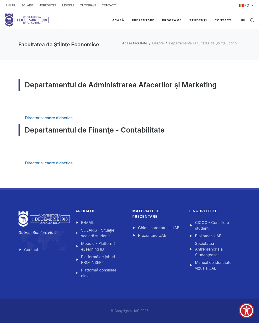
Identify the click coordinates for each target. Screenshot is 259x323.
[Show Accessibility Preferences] (246, 310)
